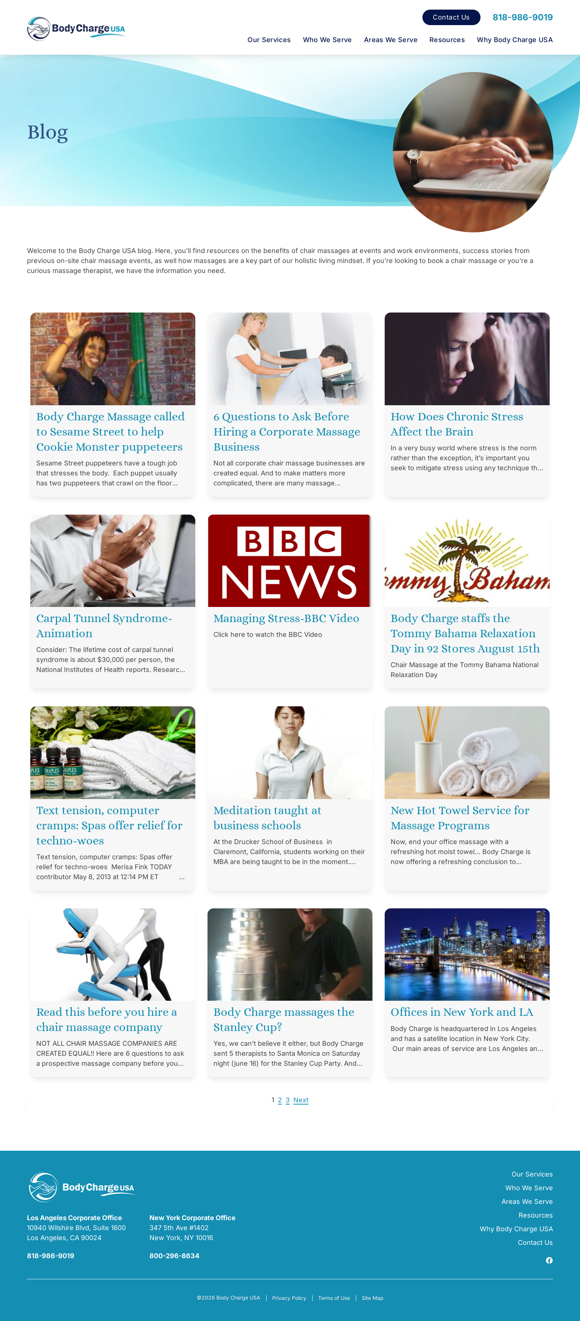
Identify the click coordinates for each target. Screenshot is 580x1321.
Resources (447, 40)
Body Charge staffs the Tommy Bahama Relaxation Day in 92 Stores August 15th (465, 633)
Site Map (373, 1298)
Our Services (269, 40)
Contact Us (451, 17)
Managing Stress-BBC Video (286, 618)
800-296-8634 (174, 1256)
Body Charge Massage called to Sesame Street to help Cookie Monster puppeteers (110, 431)
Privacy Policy (289, 1298)
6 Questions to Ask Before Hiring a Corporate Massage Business (286, 431)
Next (300, 1100)
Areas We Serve (391, 40)
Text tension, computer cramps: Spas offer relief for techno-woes (109, 825)
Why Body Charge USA (515, 40)
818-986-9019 (523, 17)
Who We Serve (327, 40)
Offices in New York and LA (462, 1011)
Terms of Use (334, 1298)
